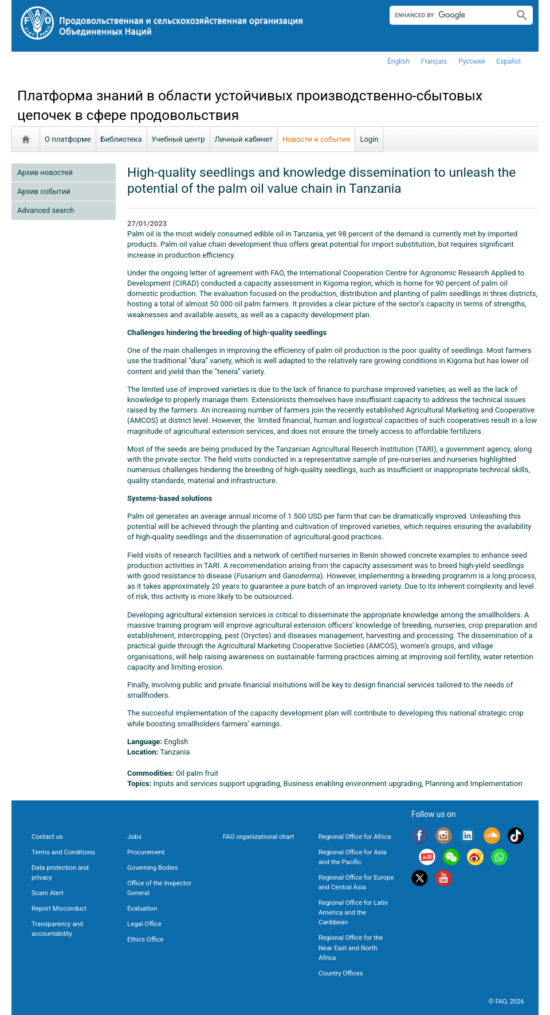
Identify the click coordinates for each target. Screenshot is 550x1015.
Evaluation (142, 908)
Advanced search (45, 210)
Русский (471, 61)
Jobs (134, 837)
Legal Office (144, 924)
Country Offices (341, 973)
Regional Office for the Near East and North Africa (351, 947)
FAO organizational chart (258, 837)
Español (508, 61)
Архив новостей (45, 172)
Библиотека (121, 139)
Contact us (47, 837)
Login (369, 139)
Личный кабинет (244, 139)
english (398, 61)
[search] (447, 15)
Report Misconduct (59, 908)
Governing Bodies (152, 868)
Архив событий (43, 191)
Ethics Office (145, 939)
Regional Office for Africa (355, 837)
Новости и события (316, 139)
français (434, 61)
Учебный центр (178, 139)
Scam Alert (48, 893)
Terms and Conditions (63, 852)
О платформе (68, 139)
